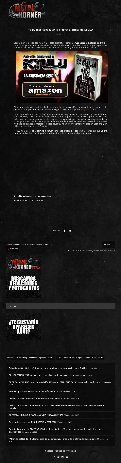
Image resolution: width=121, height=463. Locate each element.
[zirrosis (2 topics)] (9, 356)
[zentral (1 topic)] (100, 356)
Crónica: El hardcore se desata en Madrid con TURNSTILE (37, 398)
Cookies (49, 450)
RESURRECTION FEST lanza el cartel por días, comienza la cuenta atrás (43, 374)
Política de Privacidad (65, 450)
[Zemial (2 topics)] (59, 356)
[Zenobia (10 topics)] (87, 356)
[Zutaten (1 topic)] (51, 356)
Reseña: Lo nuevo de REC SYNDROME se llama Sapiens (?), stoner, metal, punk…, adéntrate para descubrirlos (56, 430)
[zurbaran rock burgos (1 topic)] (72, 356)
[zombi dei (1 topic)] (32, 356)
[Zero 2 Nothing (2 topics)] (21, 356)
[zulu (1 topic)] (93, 356)
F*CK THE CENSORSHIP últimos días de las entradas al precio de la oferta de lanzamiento (53, 438)
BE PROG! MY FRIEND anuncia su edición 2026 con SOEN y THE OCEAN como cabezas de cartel (55, 381)
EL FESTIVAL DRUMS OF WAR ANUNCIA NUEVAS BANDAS (36, 414)
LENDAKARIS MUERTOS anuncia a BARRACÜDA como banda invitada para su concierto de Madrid (56, 405)
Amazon (71, 132)
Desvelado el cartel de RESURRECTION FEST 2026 (32, 421)
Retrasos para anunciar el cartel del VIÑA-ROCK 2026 (35, 391)
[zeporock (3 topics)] (42, 356)
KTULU (68, 44)
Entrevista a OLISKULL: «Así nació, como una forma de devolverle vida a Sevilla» (48, 367)
